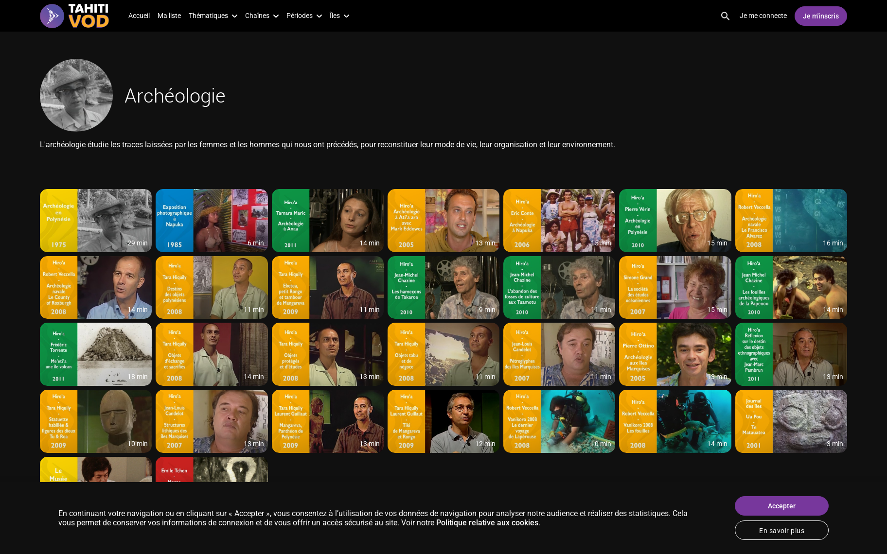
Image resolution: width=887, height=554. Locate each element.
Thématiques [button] (213, 15)
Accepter (782, 506)
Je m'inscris (821, 16)
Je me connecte (763, 15)
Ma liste (169, 15)
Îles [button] (339, 15)
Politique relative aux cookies (487, 522)
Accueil (139, 15)
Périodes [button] (304, 15)
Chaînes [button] (262, 15)
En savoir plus (781, 531)
